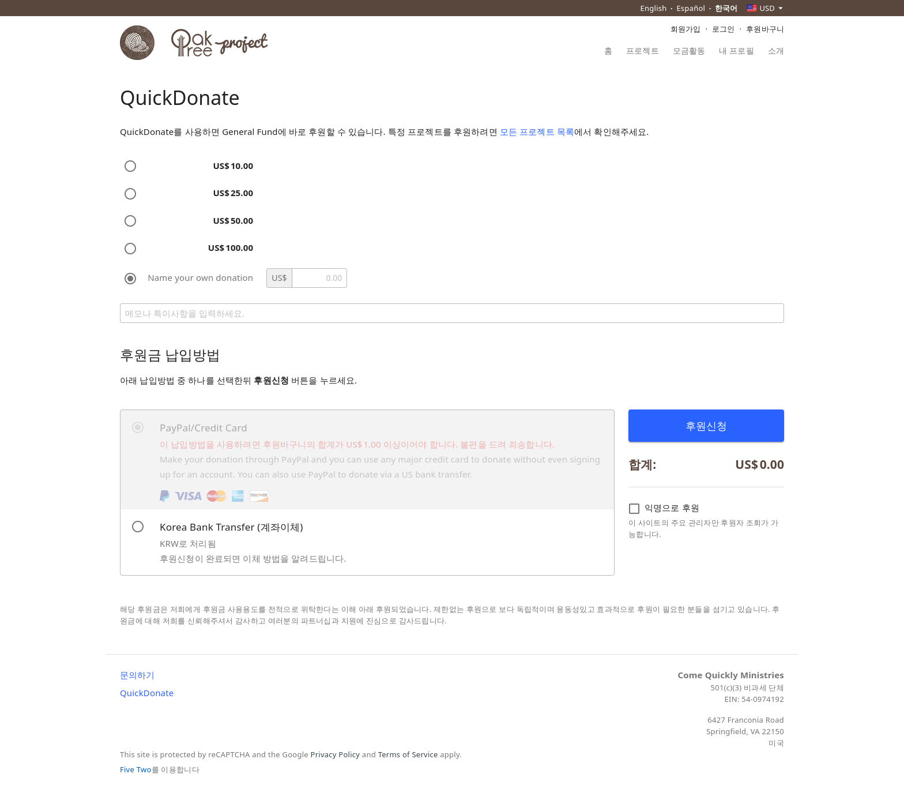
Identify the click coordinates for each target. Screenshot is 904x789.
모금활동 (689, 51)
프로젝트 (642, 51)
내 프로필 (736, 51)
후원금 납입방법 (170, 354)
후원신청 (706, 426)
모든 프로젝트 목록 (537, 131)
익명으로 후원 (663, 508)
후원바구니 (765, 29)
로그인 (723, 29)
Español (690, 8)
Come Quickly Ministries (730, 675)
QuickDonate (147, 692)
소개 (776, 51)
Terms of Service (408, 754)
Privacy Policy (335, 754)
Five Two (136, 769)
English (654, 8)
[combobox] (765, 8)
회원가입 (686, 29)
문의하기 (137, 675)
